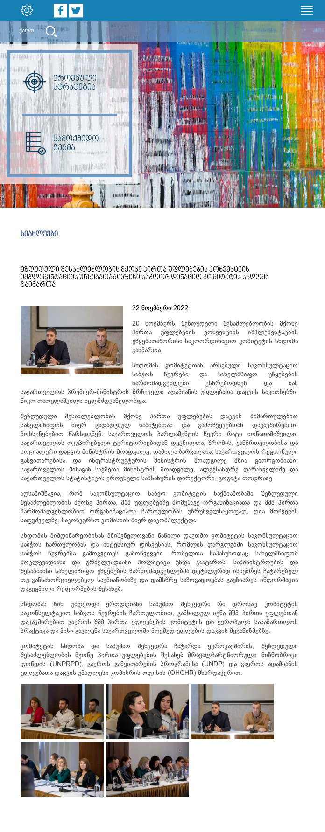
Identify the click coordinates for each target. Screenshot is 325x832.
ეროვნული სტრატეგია (59, 83)
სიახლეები (39, 234)
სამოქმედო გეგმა (60, 144)
